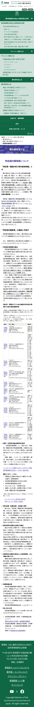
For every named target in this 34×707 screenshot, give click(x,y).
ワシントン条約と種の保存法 (15, 137)
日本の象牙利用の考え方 (11, 26)
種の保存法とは (6, 84)
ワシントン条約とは (7, 56)
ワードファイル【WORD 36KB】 (15, 499)
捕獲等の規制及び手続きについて (14, 110)
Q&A (17, 124)
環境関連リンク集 (17, 680)
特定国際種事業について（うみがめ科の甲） (17, 95)
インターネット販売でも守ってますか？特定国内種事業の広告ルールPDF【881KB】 (17, 469)
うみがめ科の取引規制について (13, 98)
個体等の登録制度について (11, 90)
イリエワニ (7, 67)
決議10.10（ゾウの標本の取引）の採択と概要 (17, 39)
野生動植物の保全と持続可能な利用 (12, 23)
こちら (27, 213)
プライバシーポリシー (17, 676)
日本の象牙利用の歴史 (10, 34)
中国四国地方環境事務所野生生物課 (5, 410)
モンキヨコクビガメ (10, 70)
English (30, 9)
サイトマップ (29, 6)
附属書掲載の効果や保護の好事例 (14, 59)
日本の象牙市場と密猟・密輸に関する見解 (16, 46)
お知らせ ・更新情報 (17, 118)
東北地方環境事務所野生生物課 (5, 363)
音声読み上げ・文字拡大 (16, 6)
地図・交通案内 (17, 662)
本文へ (5, 6)
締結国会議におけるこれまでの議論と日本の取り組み (17, 73)
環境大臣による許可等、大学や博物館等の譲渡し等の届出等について (18, 106)
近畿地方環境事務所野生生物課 (5, 399)
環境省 (3, 137)
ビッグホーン (8, 64)
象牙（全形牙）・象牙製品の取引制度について (17, 103)
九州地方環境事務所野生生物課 (5, 425)
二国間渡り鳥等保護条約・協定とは (14, 113)
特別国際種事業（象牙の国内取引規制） (15, 100)
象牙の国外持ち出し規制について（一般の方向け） (18, 37)
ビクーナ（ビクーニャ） (11, 62)
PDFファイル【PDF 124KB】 (14, 501)
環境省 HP (16, 298)
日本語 (24, 9)
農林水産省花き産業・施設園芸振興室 (17, 621)
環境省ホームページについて (17, 667)
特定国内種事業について (11, 93)
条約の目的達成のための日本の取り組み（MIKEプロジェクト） (18, 43)
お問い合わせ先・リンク (17, 129)
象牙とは (6, 29)
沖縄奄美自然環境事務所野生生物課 (5, 436)
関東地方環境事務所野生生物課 (5, 374)
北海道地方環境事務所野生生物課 (5, 329)
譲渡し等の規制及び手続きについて (14, 87)
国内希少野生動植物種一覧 (10, 201)
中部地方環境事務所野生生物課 (5, 384)
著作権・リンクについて (17, 672)
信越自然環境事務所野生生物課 (5, 391)
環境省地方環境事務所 (18, 630)
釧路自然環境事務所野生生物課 (5, 346)
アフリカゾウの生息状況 (11, 32)
